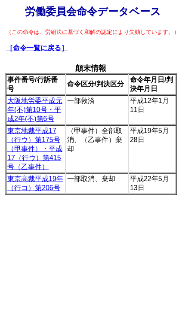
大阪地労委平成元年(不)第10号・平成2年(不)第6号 (34, 109)
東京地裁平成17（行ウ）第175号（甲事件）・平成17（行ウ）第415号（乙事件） (34, 148)
